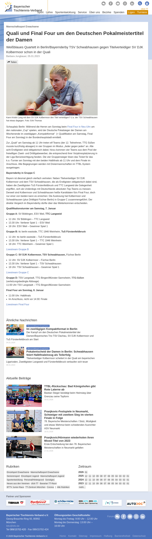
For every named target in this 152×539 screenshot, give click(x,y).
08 (101, 476)
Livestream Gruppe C (17, 272)
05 (112, 476)
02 (124, 476)
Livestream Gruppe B (17, 249)
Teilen (12, 62)
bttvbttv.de (12, 526)
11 (90, 476)
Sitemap (83, 536)
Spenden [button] (119, 12)
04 (116, 476)
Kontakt (72, 536)
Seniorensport (13, 476)
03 (120, 476)
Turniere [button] (142, 12)
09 (97, 476)
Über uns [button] (94, 12)
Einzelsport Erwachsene (18, 472)
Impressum (96, 536)
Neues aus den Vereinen (18, 483)
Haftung (108, 536)
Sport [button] (40, 12)
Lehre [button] (49, 12)
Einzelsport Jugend (30, 476)
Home (63, 536)
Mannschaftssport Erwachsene (45, 472)
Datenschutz (139, 536)
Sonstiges (49, 480)
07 (105, 476)
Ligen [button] (131, 12)
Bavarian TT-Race (48, 483)
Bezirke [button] (106, 12)
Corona (50, 487)
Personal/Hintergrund (34, 480)
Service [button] (82, 12)
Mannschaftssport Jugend (52, 476)
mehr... (82, 487)
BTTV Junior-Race (15, 487)
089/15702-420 (18, 529)
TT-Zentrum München (35, 487)
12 (86, 476)
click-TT (144, 9)
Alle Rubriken (63, 487)
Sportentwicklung (15, 480)
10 (93, 476)
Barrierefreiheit (122, 536)
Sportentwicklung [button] (65, 12)
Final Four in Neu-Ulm (79, 126)
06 (109, 476)
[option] (16, 504)
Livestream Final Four (17, 304)
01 (86, 472)
